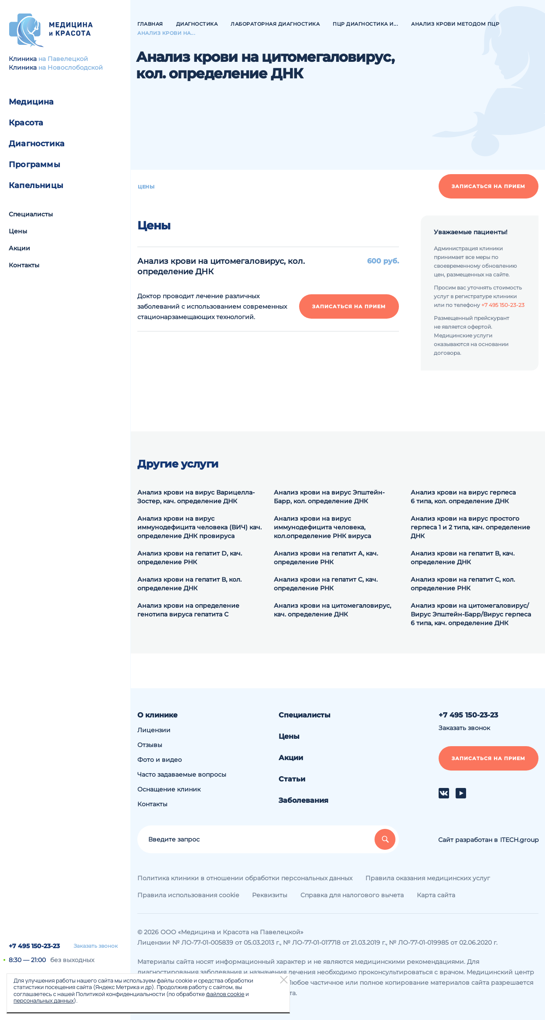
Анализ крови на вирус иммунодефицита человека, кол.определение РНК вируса (322, 527)
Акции (19, 248)
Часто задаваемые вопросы (181, 774)
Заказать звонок (96, 946)
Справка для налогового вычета (352, 895)
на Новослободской (70, 67)
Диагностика (37, 144)
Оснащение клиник (169, 789)
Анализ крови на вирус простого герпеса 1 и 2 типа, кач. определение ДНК (470, 527)
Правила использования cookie (188, 895)
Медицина (31, 102)
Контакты (24, 265)
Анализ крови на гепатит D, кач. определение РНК (189, 557)
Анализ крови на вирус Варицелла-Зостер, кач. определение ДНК (196, 496)
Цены (18, 231)
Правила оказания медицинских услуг (427, 878)
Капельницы (36, 185)
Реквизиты (269, 895)
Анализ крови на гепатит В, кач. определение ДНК (462, 557)
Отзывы (149, 745)
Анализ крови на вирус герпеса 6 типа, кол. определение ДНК (463, 496)
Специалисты (31, 214)
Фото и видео (159, 760)
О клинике (157, 715)
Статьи (292, 779)
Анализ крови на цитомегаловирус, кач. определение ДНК (332, 610)
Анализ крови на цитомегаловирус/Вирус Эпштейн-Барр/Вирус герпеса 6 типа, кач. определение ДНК (471, 614)
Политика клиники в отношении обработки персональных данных (244, 878)
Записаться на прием (488, 186)
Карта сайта (436, 895)
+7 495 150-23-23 (34, 946)
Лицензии (153, 730)
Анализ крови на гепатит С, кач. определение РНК (326, 584)
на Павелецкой (63, 59)
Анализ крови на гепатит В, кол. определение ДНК (189, 584)
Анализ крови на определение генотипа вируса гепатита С (188, 610)
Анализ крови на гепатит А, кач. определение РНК (326, 557)
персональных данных (44, 1000)
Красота (26, 123)
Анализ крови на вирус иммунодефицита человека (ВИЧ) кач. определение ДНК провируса (199, 527)
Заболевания (303, 800)
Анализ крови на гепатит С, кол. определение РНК (463, 584)
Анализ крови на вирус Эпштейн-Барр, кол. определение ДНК (329, 496)
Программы (34, 164)
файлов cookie (225, 994)
